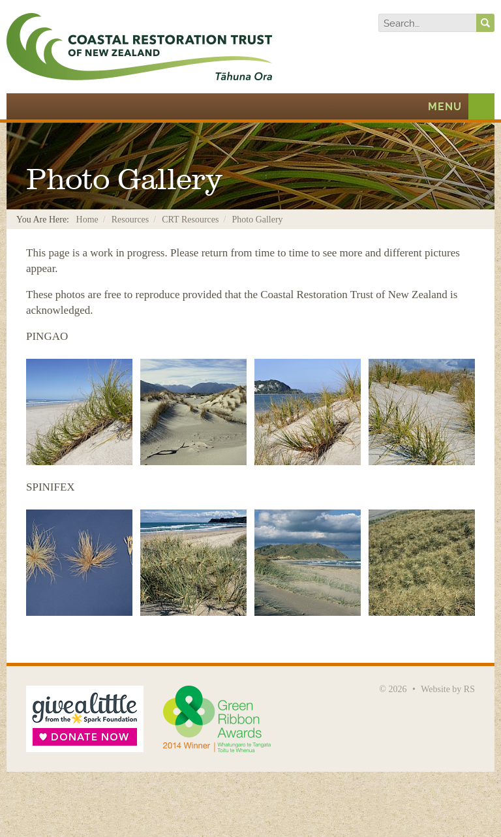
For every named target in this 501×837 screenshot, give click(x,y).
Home (87, 219)
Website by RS (448, 689)
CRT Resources (190, 219)
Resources (130, 219)
